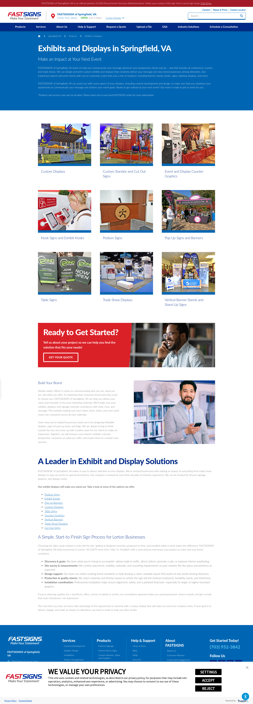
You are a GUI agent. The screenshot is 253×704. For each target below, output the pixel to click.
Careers (206, 10)
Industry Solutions (188, 26)
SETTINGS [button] (208, 672)
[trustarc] (242, 700)
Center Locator (238, 10)
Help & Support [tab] (143, 640)
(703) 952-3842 (67, 17)
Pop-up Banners (54, 502)
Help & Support (87, 26)
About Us (61, 26)
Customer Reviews (176, 655)
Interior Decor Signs (107, 650)
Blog (135, 650)
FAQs (135, 655)
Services (41, 26)
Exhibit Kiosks (52, 498)
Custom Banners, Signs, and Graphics (109, 656)
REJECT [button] (208, 688)
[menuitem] (20, 27)
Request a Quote (116, 26)
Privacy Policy (10, 700)
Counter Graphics (54, 515)
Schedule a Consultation (224, 26)
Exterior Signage (106, 646)
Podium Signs (52, 494)
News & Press (220, 10)
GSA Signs (206, 3)
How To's (137, 659)
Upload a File (144, 26)
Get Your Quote (61, 357)
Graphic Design (71, 650)
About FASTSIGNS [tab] (174, 642)
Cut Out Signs (52, 527)
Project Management (73, 659)
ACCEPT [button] (208, 680)
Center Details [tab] (115, 17)
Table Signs (51, 511)
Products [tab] (104, 640)
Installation (69, 655)
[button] (245, 696)
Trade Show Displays (56, 523)
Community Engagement (178, 660)
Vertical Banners (54, 519)
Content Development (74, 646)
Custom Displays (54, 507)
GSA (164, 26)
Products (20, 26)
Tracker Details (25, 700)
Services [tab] (68, 640)
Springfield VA (54, 36)
